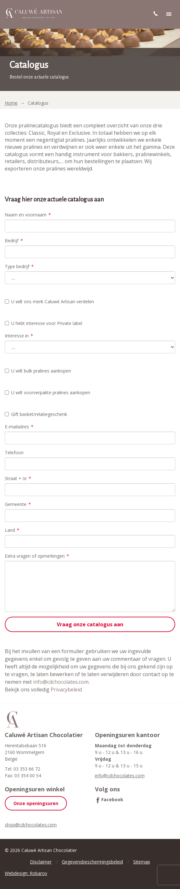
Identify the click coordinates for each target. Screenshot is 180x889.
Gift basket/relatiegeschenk (36, 414)
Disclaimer (41, 862)
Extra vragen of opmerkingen (37, 556)
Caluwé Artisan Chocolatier (13, 719)
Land (12, 530)
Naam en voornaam (28, 214)
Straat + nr (18, 478)
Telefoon (14, 452)
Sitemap (141, 862)
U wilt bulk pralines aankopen (38, 371)
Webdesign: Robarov (26, 873)
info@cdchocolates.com (61, 681)
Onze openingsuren (35, 803)
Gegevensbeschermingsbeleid (92, 862)
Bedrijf (14, 240)
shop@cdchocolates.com (31, 825)
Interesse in (19, 335)
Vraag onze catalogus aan (90, 624)
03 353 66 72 (26, 769)
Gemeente (18, 504)
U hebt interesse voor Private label (43, 323)
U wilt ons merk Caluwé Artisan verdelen (49, 301)
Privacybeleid (66, 689)
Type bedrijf (19, 266)
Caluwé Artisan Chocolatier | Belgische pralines (33, 13)
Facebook (112, 799)
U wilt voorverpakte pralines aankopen (47, 392)
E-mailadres (19, 426)
